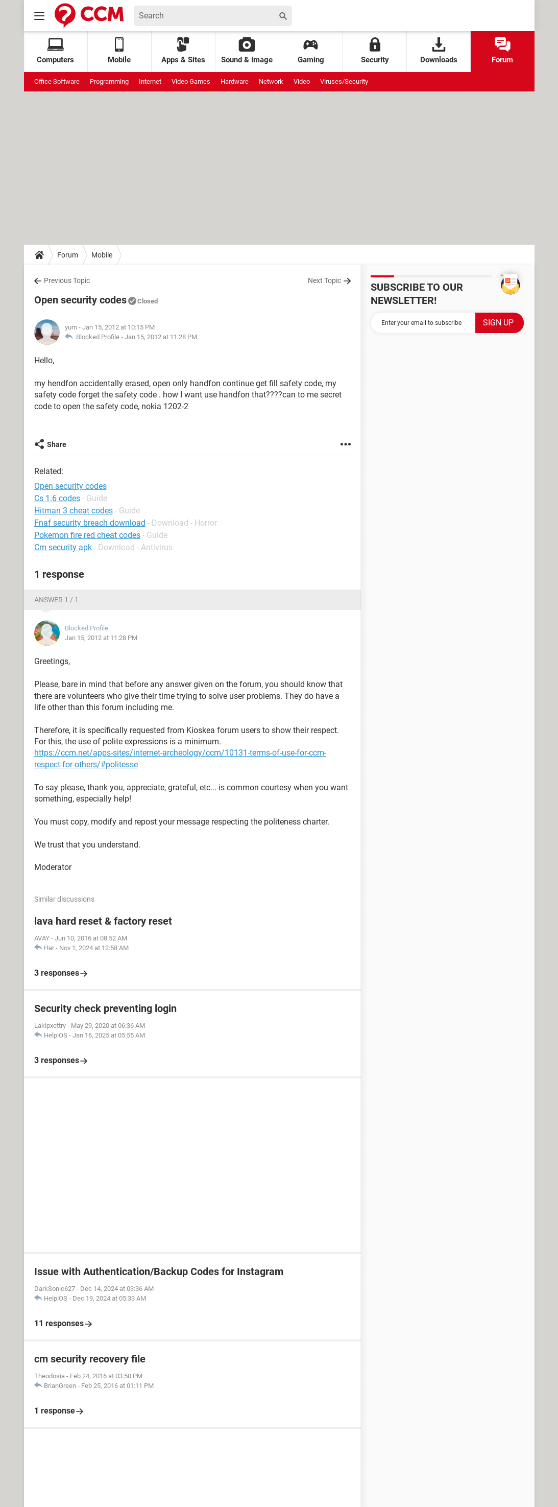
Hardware (235, 81)
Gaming (311, 50)
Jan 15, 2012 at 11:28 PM (161, 337)
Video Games (191, 81)
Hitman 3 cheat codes (73, 510)
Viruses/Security (344, 81)
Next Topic (324, 280)
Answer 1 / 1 (56, 600)
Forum (502, 50)
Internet (150, 81)
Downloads (438, 50)
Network (271, 81)
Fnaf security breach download (89, 523)
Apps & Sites (183, 50)
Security (375, 50)
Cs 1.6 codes (57, 498)
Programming (109, 81)
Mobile (101, 255)
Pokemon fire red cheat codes (87, 535)
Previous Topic (67, 280)
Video (302, 81)
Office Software (57, 81)
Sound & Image (247, 50)
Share (56, 444)
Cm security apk (63, 547)
